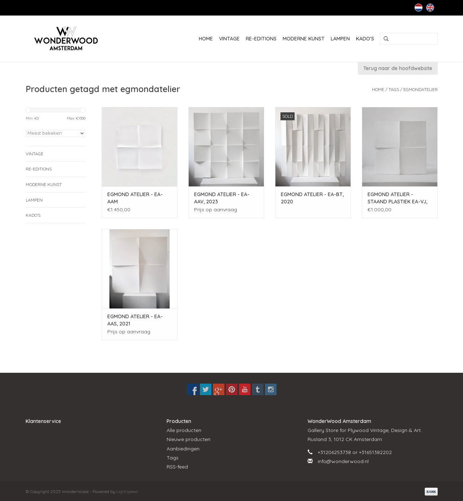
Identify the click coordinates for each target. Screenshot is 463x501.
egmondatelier (420, 89)
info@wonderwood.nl (343, 461)
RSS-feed (177, 466)
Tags (394, 89)
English (430, 8)
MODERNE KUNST (304, 38)
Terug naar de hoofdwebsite (397, 68)
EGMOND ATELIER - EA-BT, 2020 (312, 198)
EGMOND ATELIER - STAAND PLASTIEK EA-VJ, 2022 (397, 198)
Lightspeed (127, 491)
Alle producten (184, 430)
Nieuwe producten (188, 439)
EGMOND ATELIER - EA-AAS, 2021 (135, 320)
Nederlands (419, 8)
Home (206, 38)
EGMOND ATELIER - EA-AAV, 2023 (221, 198)
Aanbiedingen (183, 448)
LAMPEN (340, 38)
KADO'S (365, 38)
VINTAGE (229, 38)
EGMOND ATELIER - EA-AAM (135, 198)
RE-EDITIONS (261, 38)
